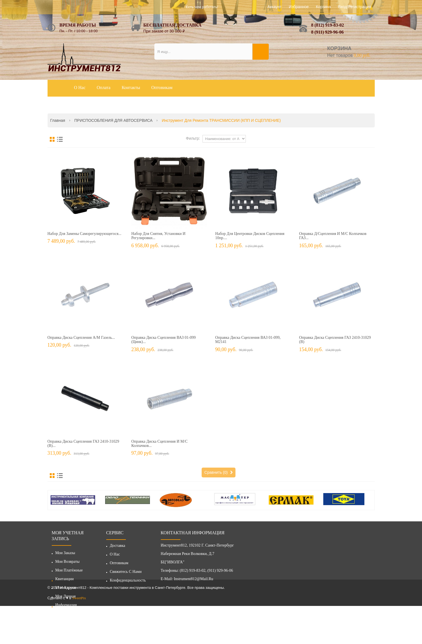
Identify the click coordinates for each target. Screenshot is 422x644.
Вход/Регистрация (354, 6)
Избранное (299, 6)
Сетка (52, 139)
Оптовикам (119, 564)
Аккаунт (274, 6)
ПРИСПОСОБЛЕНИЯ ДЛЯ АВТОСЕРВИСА (113, 120)
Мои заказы (65, 553)
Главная (57, 120)
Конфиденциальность (128, 582)
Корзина (323, 6)
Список (60, 139)
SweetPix (79, 636)
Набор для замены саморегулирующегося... (85, 234)
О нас (115, 556)
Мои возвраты (67, 561)
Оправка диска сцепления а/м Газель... (81, 337)
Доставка (117, 547)
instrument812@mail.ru (193, 580)
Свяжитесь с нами (126, 573)
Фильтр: (193, 138)
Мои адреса (65, 587)
